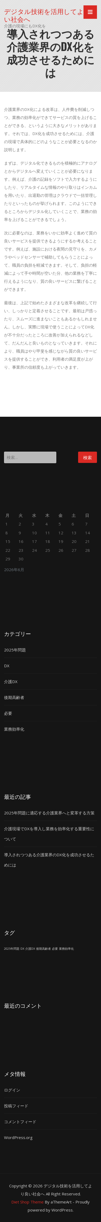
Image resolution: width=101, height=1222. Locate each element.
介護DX (11, 681)
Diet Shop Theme (27, 1202)
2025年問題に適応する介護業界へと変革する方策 (49, 812)
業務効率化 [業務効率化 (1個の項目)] (66, 949)
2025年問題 (15, 649)
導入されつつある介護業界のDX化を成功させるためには (49, 860)
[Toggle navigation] (90, 12)
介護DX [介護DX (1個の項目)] (30, 949)
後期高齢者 (14, 697)
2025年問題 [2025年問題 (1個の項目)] (11, 949)
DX (6, 665)
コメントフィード (20, 1121)
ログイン (12, 1090)
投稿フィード (16, 1105)
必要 (8, 713)
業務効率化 (14, 729)
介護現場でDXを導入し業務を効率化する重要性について (49, 834)
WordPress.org (18, 1137)
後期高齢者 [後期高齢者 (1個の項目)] (43, 949)
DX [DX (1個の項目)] (22, 949)
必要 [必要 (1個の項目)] (55, 949)
